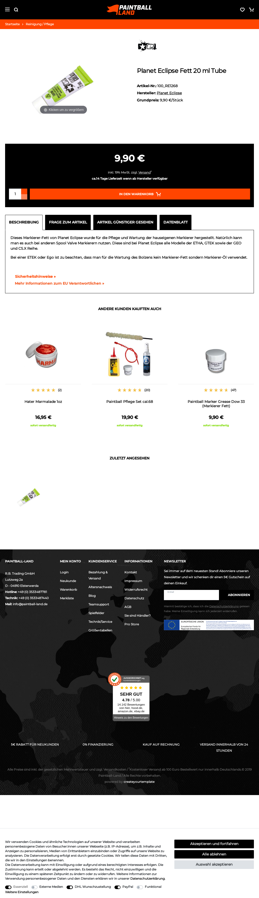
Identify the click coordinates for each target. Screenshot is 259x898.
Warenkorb (68, 589)
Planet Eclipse (169, 93)
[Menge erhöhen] (24, 191)
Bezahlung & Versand (98, 575)
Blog (92, 596)
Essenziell (20, 887)
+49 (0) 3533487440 (34, 598)
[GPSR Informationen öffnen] (57, 283)
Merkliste (67, 598)
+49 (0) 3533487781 (32, 592)
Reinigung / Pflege (40, 24)
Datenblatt (175, 222)
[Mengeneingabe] (15, 194)
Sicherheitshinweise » (33, 276)
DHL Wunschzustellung (93, 887)
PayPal (127, 887)
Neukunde (68, 581)
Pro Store (131, 624)
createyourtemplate (129, 782)
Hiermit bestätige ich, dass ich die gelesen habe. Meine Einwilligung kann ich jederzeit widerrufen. (207, 609)
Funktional (153, 887)
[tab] (25, 222)
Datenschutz (134, 598)
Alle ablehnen (214, 854)
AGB (127, 607)
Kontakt (130, 572)
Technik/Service (100, 622)
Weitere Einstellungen (21, 892)
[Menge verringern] (24, 197)
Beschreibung (24, 222)
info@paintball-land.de (30, 604)
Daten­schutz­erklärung (147, 878)
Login (64, 572)
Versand (144, 172)
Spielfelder (96, 613)
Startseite (12, 24)
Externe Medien (51, 887)
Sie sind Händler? (137, 615)
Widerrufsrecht (136, 589)
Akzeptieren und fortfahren (214, 843)
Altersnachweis (100, 587)
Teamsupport (98, 604)
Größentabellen (100, 630)
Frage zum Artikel (68, 222)
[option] (43, 377)
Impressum (133, 581)
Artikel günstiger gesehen (125, 222)
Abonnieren (236, 595)
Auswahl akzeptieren (214, 864)
